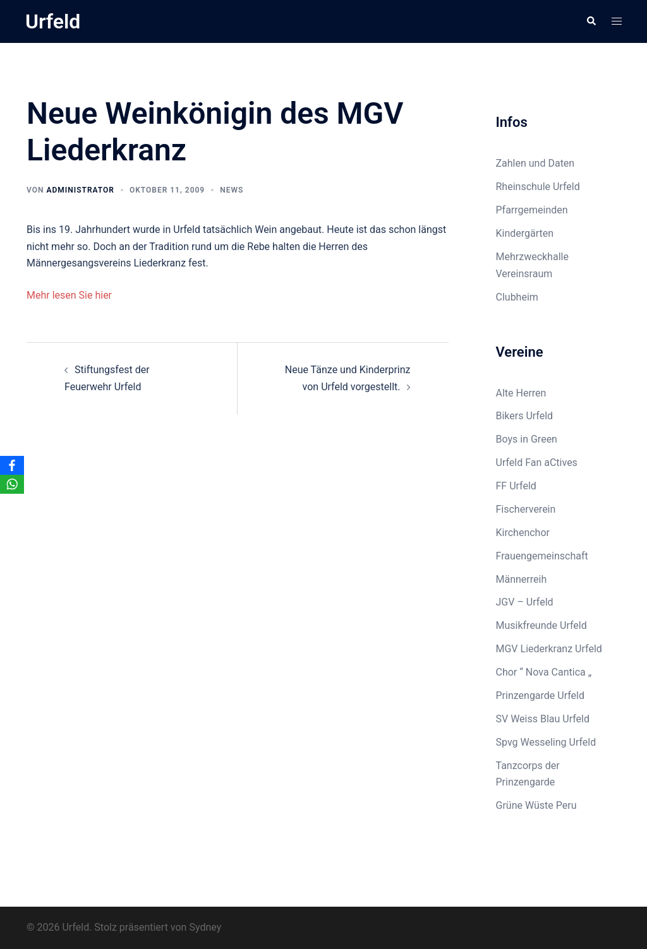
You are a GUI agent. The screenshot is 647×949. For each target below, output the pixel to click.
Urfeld (52, 21)
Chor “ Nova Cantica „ (544, 672)
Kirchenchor (523, 533)
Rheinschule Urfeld (538, 187)
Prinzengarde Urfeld (540, 695)
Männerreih (521, 579)
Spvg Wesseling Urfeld (546, 742)
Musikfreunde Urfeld (541, 625)
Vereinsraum (524, 274)
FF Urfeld (516, 486)
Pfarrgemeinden (532, 210)
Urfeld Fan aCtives (536, 463)
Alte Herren (521, 393)
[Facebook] (12, 465)
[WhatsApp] (12, 484)
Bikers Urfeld (524, 416)
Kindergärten (525, 233)
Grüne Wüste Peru (536, 805)
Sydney (205, 927)
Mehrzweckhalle (532, 257)
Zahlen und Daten (535, 163)
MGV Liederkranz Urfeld (549, 649)
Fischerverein (526, 509)
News (231, 190)
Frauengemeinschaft (542, 556)
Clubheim (517, 297)
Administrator (80, 190)
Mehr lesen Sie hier (69, 295)
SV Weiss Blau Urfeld (543, 719)
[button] (591, 21)
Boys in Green (526, 439)
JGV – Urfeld (524, 602)
